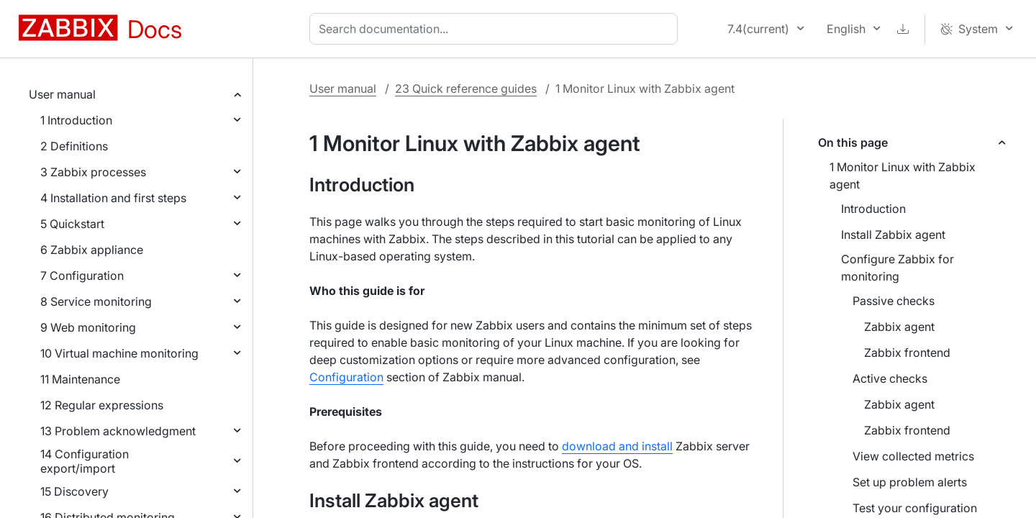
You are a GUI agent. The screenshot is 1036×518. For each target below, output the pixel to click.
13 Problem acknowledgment (118, 431)
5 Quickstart (72, 224)
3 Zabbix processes (93, 172)
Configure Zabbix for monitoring (897, 267)
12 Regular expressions (101, 405)
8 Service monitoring (96, 301)
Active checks (890, 378)
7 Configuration (82, 275)
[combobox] (496, 28)
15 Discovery (74, 491)
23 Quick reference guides (466, 88)
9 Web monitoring (88, 327)
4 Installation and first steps (113, 198)
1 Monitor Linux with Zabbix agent (903, 175)
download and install (617, 446)
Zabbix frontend (907, 352)
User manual (62, 94)
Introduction (873, 208)
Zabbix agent (899, 326)
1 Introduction (76, 120)
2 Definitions (74, 146)
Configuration (346, 377)
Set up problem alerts (910, 482)
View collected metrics (913, 456)
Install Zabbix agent (893, 234)
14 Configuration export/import (84, 461)
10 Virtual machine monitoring (119, 353)
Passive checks (894, 301)
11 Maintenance (80, 379)
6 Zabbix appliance (91, 249)
